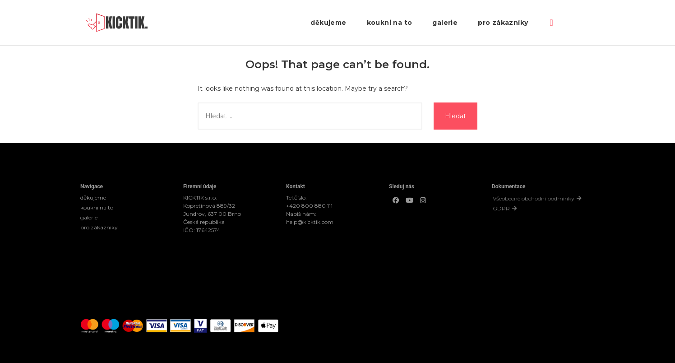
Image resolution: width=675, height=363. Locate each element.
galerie (445, 23)
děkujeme (328, 23)
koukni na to (389, 23)
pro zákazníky (503, 23)
